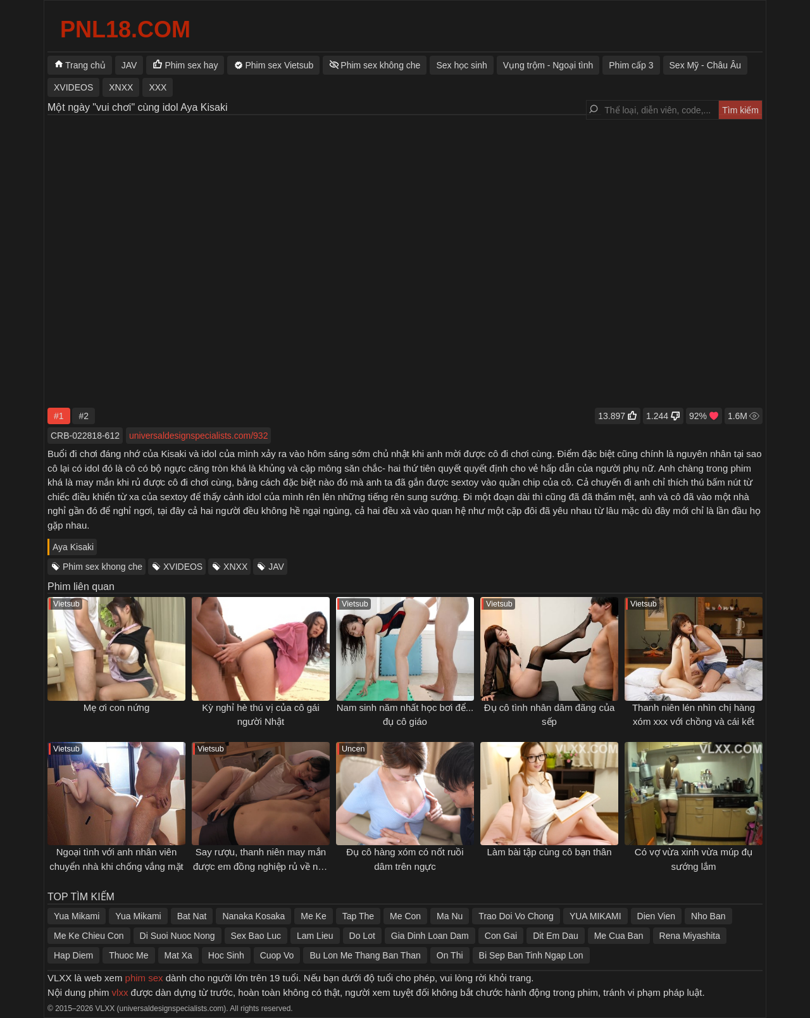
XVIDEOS (182, 567)
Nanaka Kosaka (253, 916)
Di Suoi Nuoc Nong (177, 936)
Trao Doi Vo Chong (516, 916)
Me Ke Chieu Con (89, 936)
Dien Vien (656, 916)
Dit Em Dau (555, 936)
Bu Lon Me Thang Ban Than (364, 955)
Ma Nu (450, 916)
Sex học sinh (461, 65)
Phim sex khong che (102, 567)
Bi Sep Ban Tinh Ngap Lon (531, 955)
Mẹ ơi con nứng (117, 707)
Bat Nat (192, 916)
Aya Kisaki (73, 547)
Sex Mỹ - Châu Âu (706, 65)
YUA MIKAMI (595, 916)
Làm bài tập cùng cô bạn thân (549, 851)
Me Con (405, 916)
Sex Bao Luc (256, 936)
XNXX (235, 567)
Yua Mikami (76, 916)
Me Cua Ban (619, 936)
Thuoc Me (128, 955)
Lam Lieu (315, 936)
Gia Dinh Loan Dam (430, 936)
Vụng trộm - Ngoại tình (548, 65)
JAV (276, 567)
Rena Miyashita (690, 936)
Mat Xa (178, 955)
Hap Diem (73, 955)
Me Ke (313, 916)
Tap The (358, 916)
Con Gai (501, 936)
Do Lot (362, 936)
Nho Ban (708, 916)
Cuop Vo (277, 955)
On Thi (450, 955)
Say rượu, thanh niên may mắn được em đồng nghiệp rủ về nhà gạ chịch (260, 866)
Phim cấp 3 (631, 65)
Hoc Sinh (226, 955)
